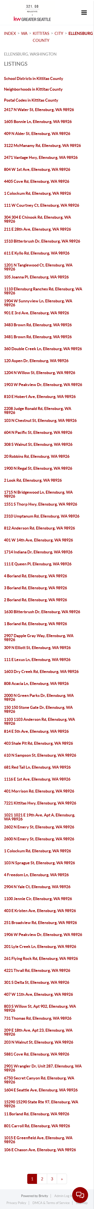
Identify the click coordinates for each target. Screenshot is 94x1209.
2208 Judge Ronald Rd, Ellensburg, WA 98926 (37, 410)
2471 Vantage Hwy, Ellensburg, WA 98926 (41, 157)
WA (24, 33)
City (59, 33)
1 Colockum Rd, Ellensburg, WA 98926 (37, 193)
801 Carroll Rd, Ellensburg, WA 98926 (37, 1126)
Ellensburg (80, 33)
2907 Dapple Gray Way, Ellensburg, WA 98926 (38, 638)
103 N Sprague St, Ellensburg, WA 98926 (39, 863)
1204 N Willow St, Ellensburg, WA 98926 (39, 373)
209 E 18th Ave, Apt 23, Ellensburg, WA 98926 (38, 1032)
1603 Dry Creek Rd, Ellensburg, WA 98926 (41, 671)
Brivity (43, 1196)
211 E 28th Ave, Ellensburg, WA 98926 (37, 229)
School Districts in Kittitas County (33, 78)
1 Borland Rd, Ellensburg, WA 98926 (35, 624)
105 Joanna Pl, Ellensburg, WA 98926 (36, 277)
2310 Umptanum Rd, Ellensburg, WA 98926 (41, 516)
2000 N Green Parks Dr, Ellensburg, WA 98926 (39, 697)
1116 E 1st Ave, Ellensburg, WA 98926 (37, 779)
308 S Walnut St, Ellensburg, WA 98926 (38, 444)
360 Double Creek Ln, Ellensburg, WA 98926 (43, 349)
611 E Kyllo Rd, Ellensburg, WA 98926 (36, 253)
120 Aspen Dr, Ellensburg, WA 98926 (36, 361)
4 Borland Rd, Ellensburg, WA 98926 (35, 576)
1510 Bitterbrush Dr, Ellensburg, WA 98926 (42, 241)
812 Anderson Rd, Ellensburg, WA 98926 (39, 528)
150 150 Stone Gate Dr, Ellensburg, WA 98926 (38, 709)
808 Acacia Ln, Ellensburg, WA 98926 (36, 683)
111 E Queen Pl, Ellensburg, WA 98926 (37, 564)
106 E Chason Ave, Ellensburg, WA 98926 (40, 1150)
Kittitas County (41, 37)
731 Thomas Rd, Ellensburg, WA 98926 (37, 1018)
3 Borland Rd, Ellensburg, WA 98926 (35, 588)
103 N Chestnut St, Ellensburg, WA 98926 (40, 420)
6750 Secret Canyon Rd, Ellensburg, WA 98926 (39, 1080)
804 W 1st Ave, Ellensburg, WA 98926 (37, 169)
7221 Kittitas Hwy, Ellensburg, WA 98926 (40, 803)
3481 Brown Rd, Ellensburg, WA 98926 (38, 337)
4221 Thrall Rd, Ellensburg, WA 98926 (37, 970)
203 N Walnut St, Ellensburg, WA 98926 (38, 1042)
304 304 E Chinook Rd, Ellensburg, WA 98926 (37, 219)
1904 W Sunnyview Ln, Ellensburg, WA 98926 (38, 303)
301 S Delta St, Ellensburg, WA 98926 (36, 982)
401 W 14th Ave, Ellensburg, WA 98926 (38, 540)
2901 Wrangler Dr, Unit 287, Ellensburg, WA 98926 (43, 1068)
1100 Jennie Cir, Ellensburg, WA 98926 (38, 899)
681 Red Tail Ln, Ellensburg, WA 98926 (37, 767)
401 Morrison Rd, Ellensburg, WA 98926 (39, 791)
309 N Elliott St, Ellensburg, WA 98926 (37, 648)
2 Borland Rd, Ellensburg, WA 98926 (35, 600)
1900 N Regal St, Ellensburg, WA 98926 (38, 468)
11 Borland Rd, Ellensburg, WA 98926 (36, 1114)
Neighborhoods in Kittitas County (33, 89)
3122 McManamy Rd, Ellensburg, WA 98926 (42, 145)
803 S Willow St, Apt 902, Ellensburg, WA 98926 (40, 1008)
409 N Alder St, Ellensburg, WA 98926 (37, 133)
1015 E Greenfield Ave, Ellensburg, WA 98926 (38, 1140)
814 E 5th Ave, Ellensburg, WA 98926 (36, 731)
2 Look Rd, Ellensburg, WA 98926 (33, 480)
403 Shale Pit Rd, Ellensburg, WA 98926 (38, 743)
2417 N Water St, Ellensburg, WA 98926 (39, 110)
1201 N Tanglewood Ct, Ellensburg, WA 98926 (38, 267)
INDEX (10, 33)
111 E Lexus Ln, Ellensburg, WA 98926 (37, 660)
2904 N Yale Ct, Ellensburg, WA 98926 (37, 887)
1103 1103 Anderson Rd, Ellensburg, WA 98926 (39, 721)
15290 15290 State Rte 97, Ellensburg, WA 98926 (41, 1104)
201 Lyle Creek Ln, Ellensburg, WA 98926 (40, 946)
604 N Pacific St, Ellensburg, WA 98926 (38, 432)
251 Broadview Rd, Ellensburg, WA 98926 (40, 923)
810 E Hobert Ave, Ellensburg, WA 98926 (40, 397)
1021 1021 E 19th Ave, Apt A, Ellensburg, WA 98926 (39, 817)
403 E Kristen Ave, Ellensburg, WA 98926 (40, 911)
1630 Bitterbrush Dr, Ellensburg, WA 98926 (42, 612)
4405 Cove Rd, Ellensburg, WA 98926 (36, 181)
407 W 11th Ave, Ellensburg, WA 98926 (38, 994)
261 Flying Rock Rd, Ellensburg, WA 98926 (41, 958)
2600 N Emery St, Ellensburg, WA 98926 (39, 839)
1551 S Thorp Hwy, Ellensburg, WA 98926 (40, 504)
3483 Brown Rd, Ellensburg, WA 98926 (38, 325)
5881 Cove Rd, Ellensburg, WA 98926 (36, 1054)
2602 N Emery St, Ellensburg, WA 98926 (39, 827)
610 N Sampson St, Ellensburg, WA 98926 (40, 755)
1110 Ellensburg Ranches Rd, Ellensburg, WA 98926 (43, 291)
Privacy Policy (16, 1203)
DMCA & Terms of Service (51, 1203)
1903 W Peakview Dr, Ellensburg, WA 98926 (43, 385)
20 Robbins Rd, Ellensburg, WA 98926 (36, 456)
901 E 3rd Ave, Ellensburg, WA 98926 (36, 313)
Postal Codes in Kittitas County (31, 100)
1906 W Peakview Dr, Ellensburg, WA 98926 (43, 935)
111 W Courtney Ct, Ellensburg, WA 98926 (41, 205)
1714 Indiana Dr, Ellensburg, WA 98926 (38, 552)
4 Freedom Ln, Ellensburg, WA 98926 (36, 875)
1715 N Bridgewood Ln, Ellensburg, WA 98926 (38, 494)
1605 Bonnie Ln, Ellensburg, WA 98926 (38, 122)
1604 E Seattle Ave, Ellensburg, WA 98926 (41, 1090)
